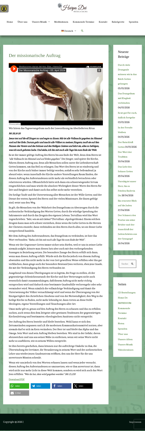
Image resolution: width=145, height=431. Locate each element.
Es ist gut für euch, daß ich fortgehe (125, 118)
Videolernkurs (126, 364)
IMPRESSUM (125, 317)
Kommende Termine (91, 21)
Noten (121, 338)
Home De (123, 312)
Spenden (58, 31)
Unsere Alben (125, 354)
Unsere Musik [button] (45, 21)
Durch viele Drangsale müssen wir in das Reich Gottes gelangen (127, 75)
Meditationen (68, 21)
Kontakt (111, 21)
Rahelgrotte (127, 21)
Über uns (27, 21)
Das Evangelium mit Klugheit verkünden (126, 99)
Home (14, 21)
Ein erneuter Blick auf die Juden (125, 215)
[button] (76, 31)
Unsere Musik (126, 359)
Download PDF (17, 379)
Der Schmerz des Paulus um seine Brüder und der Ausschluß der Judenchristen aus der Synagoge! (127, 239)
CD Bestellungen (127, 307)
